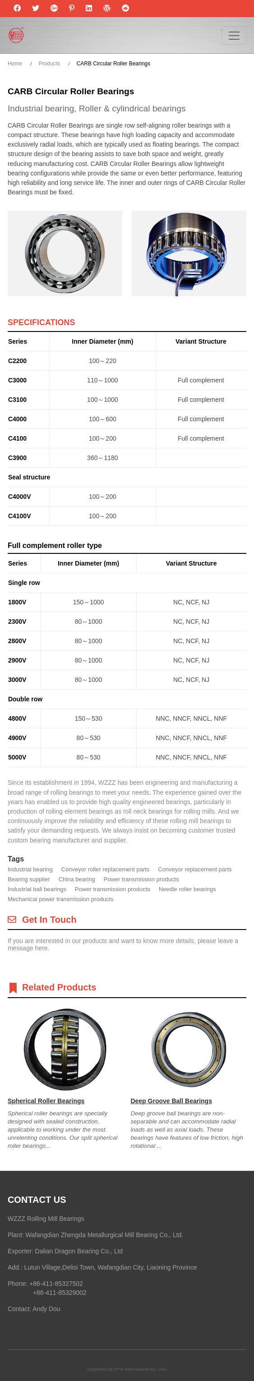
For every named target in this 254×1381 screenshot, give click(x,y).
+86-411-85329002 (60, 1292)
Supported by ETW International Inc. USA (127, 1369)
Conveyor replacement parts (194, 869)
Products (49, 63)
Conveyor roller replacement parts (105, 869)
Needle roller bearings (187, 889)
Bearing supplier (29, 879)
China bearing (77, 879)
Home (15, 63)
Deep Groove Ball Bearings (171, 1101)
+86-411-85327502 (56, 1283)
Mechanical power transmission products (61, 899)
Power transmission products (141, 879)
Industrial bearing (30, 869)
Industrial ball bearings (37, 889)
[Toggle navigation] (234, 36)
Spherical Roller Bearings (46, 1101)
